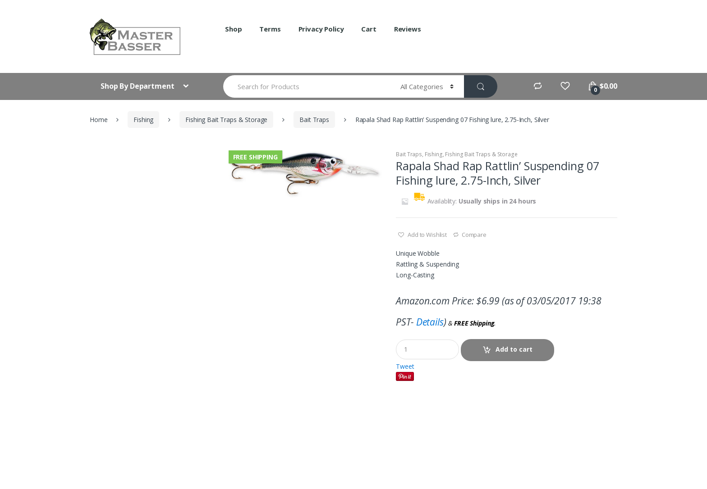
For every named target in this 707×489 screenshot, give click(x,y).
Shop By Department (138, 86)
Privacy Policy (321, 28)
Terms (269, 28)
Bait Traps (314, 119)
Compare (474, 235)
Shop (233, 28)
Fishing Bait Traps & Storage (226, 119)
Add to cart (514, 349)
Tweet (405, 366)
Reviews (407, 28)
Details (430, 322)
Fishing (143, 119)
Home (98, 119)
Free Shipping (255, 157)
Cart (368, 28)
